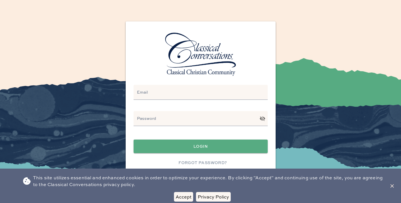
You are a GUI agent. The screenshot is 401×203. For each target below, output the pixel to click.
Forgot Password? (203, 163)
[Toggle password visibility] (262, 118)
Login (201, 146)
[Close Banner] (392, 186)
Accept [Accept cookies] (183, 197)
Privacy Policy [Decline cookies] (213, 197)
